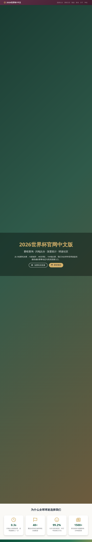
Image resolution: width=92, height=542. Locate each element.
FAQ (86, 2)
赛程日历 (67, 2)
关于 (81, 2)
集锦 (77, 2)
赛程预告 (56, 265)
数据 (73, 2)
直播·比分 (60, 2)
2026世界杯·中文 (12, 2)
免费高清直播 (38, 265)
